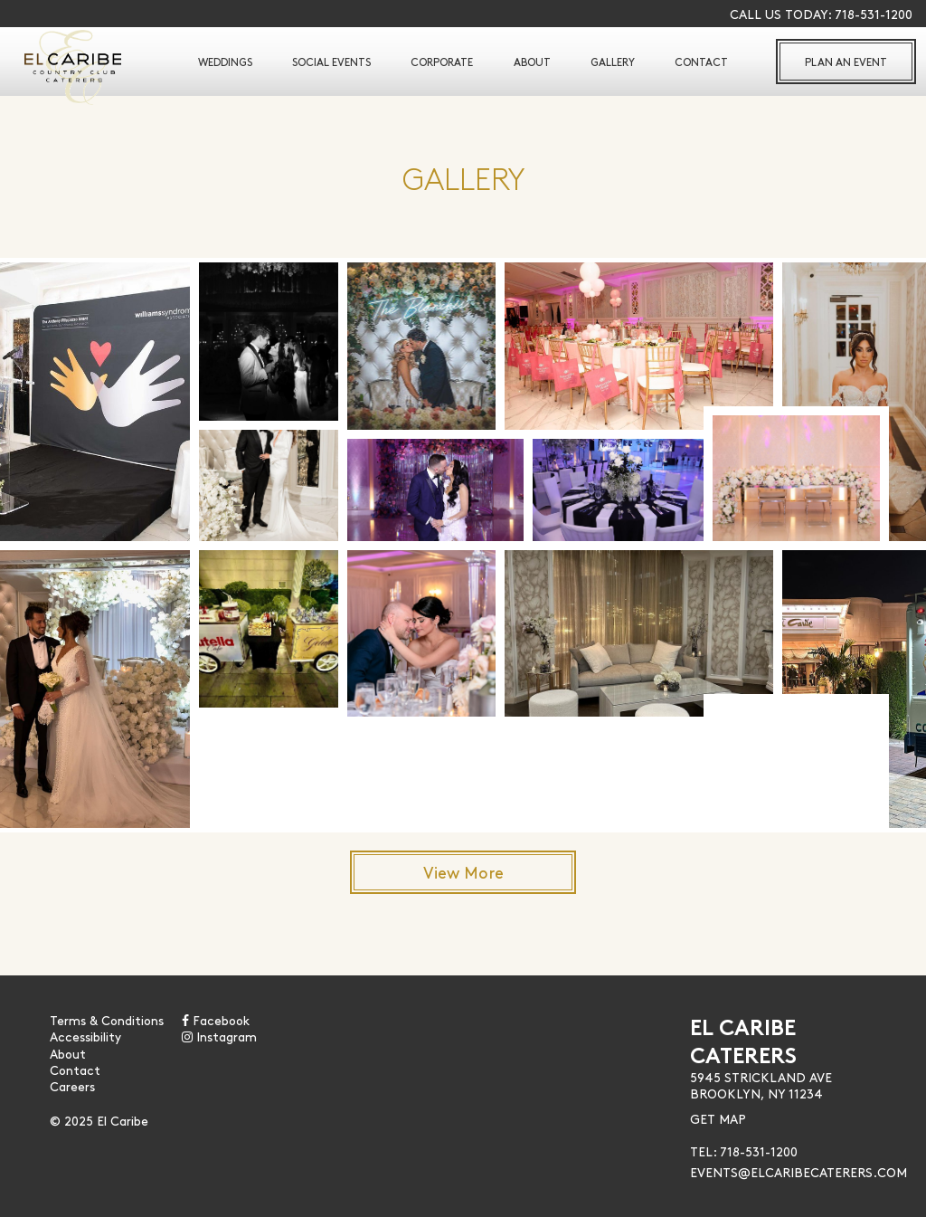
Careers (72, 1086)
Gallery (613, 61)
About (532, 61)
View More (463, 871)
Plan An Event (846, 61)
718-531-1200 (873, 14)
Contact (701, 61)
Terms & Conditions (107, 1020)
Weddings (225, 61)
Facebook (216, 1020)
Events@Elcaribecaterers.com (798, 1172)
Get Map (718, 1118)
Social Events (331, 61)
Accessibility (85, 1036)
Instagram (219, 1036)
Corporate (442, 61)
